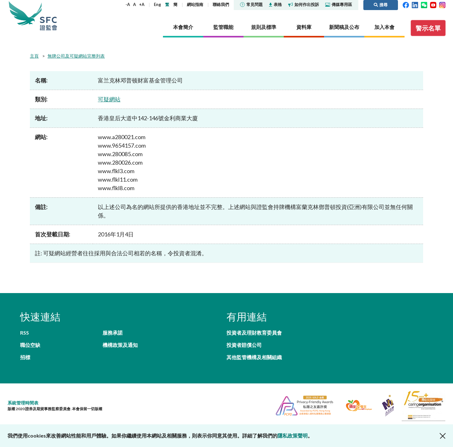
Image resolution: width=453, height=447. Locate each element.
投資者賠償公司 (244, 345)
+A (141, 4)
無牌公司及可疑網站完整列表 (76, 56)
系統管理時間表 (23, 402)
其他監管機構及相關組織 (254, 357)
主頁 (34, 56)
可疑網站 (109, 99)
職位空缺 (30, 345)
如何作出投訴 (303, 4)
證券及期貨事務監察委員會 (48, 15)
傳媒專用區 (338, 4)
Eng (157, 4)
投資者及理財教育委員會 (254, 333)
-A (128, 4)
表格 (275, 4)
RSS (24, 333)
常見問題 (251, 4)
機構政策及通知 (120, 345)
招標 (25, 357)
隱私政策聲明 (292, 436)
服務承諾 (113, 333)
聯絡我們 (221, 4)
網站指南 (195, 4)
